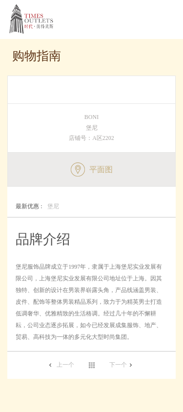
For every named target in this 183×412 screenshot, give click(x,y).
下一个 (118, 364)
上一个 (65, 364)
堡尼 (37, 206)
